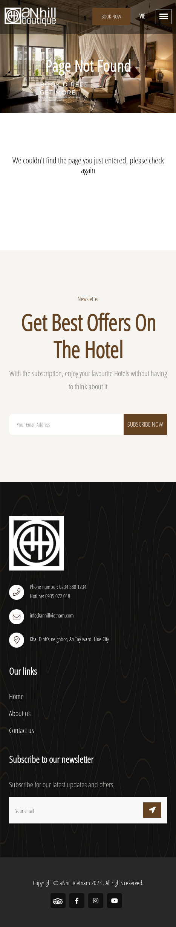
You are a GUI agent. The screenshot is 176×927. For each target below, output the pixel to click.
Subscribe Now (145, 424)
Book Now (111, 16)
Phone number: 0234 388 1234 (58, 586)
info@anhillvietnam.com (52, 615)
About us (20, 713)
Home (16, 696)
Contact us (21, 730)
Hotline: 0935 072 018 (50, 596)
